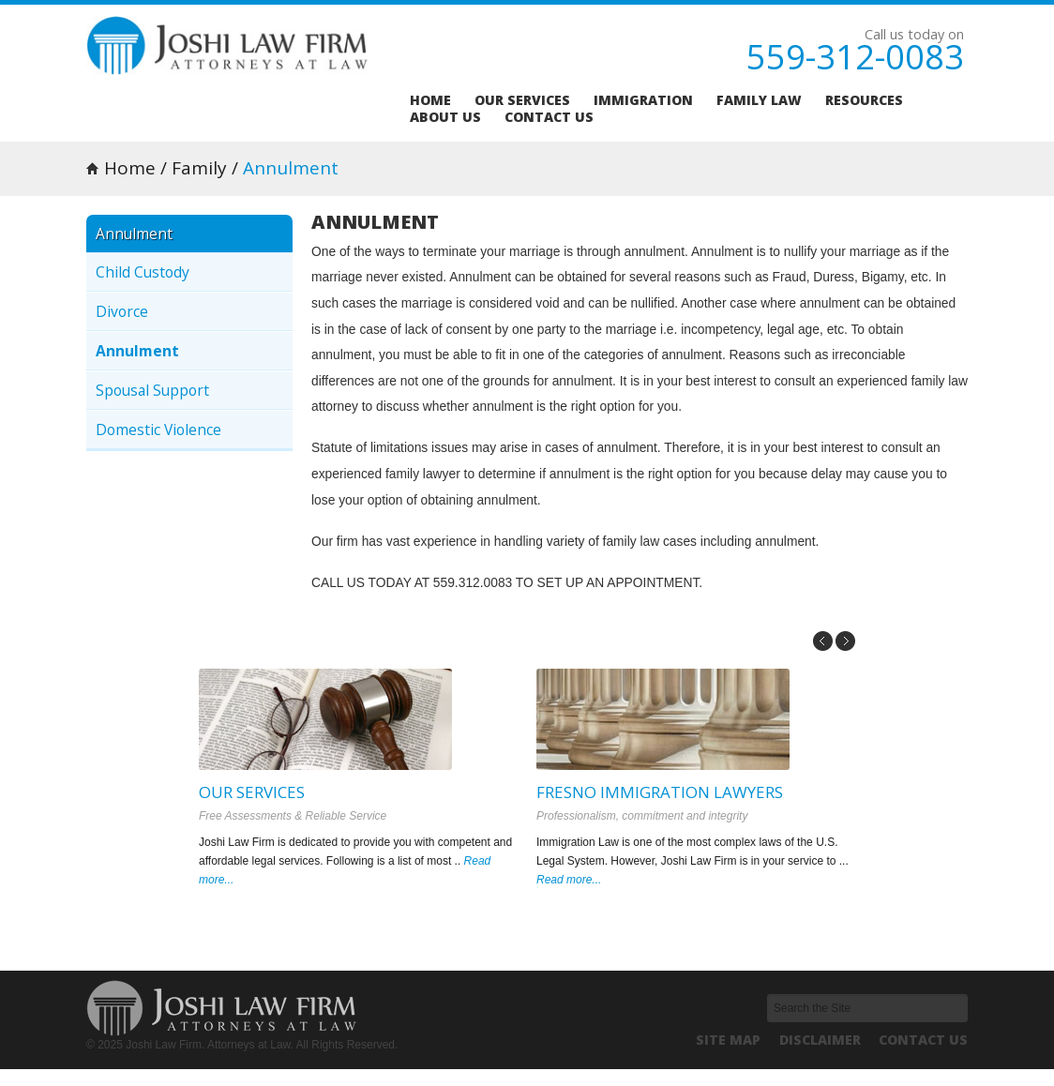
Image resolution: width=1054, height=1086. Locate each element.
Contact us (549, 117)
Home (430, 100)
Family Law (759, 100)
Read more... (568, 879)
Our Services (252, 792)
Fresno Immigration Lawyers (659, 792)
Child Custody (142, 272)
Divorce (122, 311)
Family (199, 168)
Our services (522, 100)
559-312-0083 (855, 57)
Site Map (728, 1039)
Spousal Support (152, 390)
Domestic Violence (158, 429)
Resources (864, 100)
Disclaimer (820, 1039)
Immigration (643, 100)
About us (445, 117)
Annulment (137, 350)
